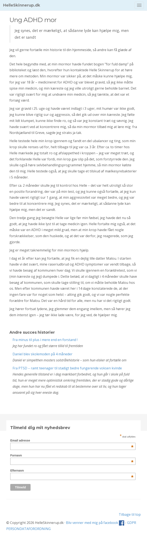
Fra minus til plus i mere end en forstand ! (45, 339)
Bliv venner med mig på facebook (95, 522)
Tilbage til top (130, 514)
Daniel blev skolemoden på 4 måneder (42, 354)
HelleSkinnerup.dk (21, 5)
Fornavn (71, 455)
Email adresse (71, 440)
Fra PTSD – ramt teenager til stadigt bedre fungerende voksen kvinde (67, 368)
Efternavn (71, 470)
